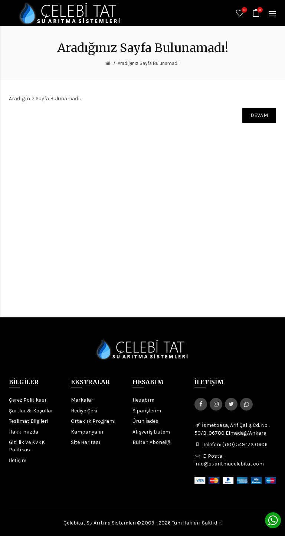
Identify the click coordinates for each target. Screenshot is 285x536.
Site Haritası (86, 442)
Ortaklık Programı (93, 421)
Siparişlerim (146, 411)
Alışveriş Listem (151, 432)
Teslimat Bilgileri (28, 421)
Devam (259, 115)
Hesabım (143, 400)
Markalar (82, 400)
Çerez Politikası (27, 400)
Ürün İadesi (146, 421)
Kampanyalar (87, 432)
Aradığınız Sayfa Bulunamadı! (149, 63)
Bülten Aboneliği (151, 442)
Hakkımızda (23, 432)
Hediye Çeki (84, 411)
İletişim (17, 460)
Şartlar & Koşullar (31, 411)
